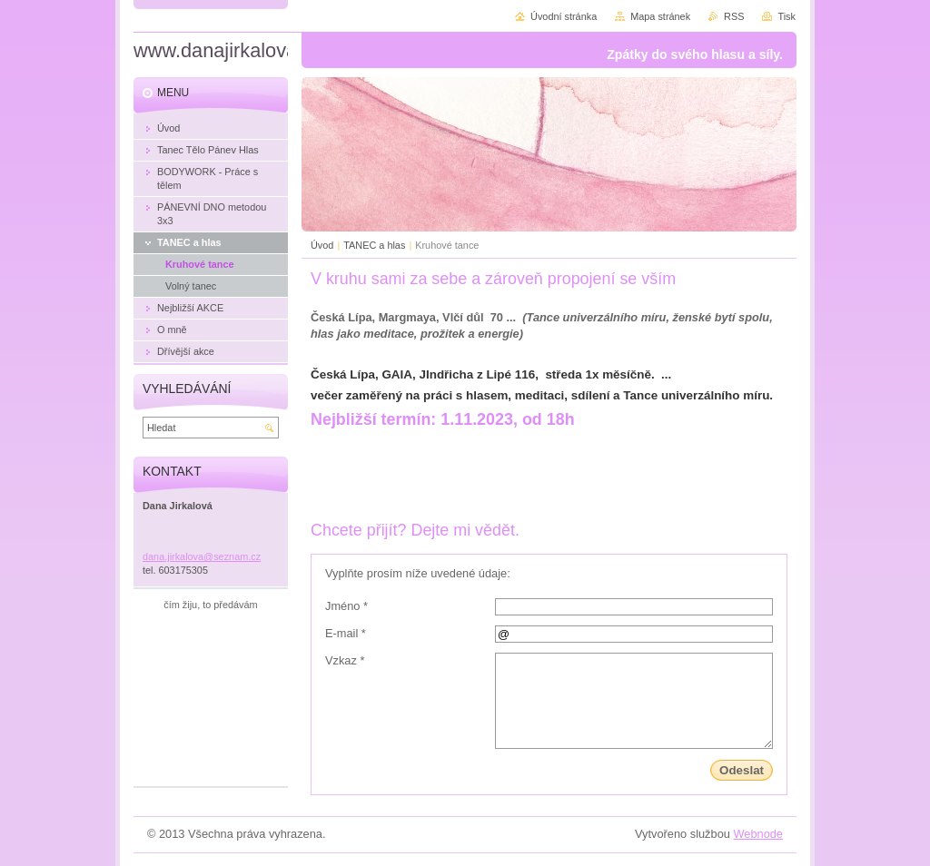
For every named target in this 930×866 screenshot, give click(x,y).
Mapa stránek (660, 16)
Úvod (322, 245)
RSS (734, 16)
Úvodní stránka (563, 16)
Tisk (786, 16)
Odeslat (741, 770)
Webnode (758, 834)
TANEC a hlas (374, 245)
